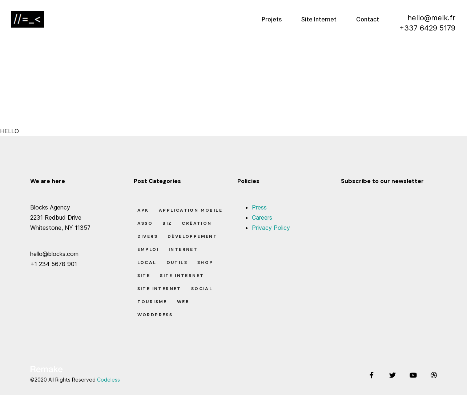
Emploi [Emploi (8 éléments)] (148, 249)
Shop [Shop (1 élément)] (205, 262)
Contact (367, 19)
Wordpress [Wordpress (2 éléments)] (155, 315)
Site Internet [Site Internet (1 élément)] (159, 289)
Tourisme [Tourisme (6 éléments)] (152, 302)
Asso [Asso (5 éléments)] (145, 223)
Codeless (108, 379)
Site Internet (319, 19)
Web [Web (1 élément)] (183, 302)
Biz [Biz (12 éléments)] (167, 223)
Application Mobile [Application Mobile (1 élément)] (190, 210)
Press (259, 207)
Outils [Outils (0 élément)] (177, 262)
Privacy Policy (271, 227)
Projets (272, 19)
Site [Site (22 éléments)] (143, 275)
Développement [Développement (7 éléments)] (192, 236)
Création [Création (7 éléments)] (197, 223)
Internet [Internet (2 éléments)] (183, 249)
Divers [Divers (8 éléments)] (147, 236)
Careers (262, 217)
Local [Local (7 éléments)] (147, 262)
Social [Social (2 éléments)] (202, 289)
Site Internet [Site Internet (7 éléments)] (182, 275)
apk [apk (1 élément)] (143, 210)
